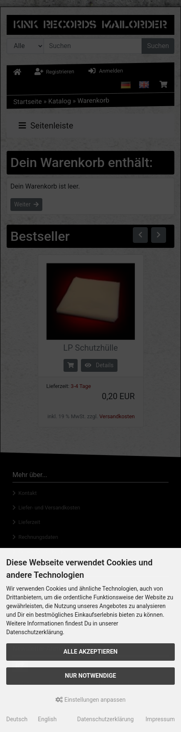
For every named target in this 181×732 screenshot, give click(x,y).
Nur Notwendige (90, 675)
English (47, 719)
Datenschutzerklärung (105, 719)
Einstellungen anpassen (91, 699)
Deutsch (16, 719)
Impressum (160, 719)
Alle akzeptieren (91, 651)
